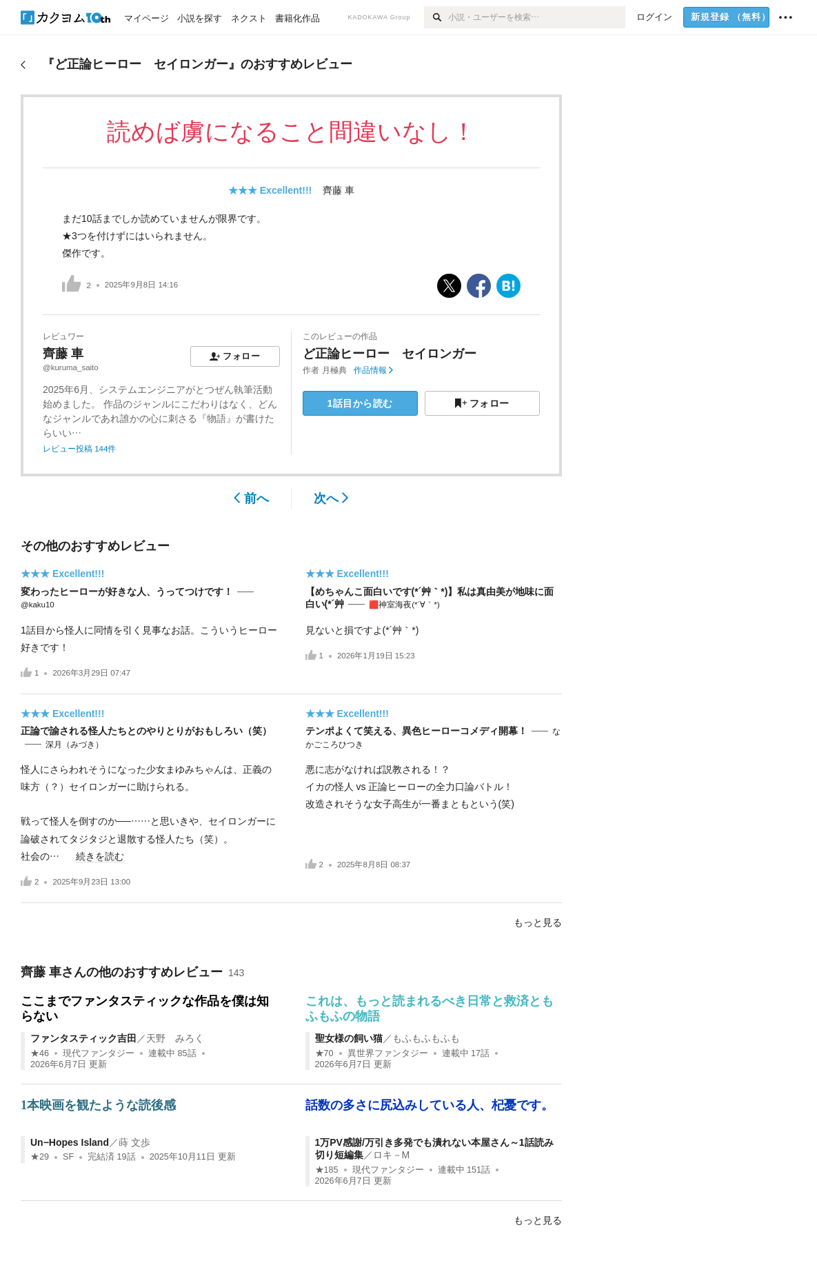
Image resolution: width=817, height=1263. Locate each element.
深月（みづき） (74, 744)
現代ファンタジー (98, 1053)
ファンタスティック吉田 (83, 1038)
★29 (39, 1157)
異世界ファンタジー (387, 1053)
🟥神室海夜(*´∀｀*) (404, 604)
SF (68, 1157)
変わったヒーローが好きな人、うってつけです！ (127, 591)
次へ (331, 498)
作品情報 (373, 370)
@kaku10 (37, 604)
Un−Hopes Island (69, 1142)
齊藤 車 (338, 190)
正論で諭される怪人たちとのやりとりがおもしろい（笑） (146, 730)
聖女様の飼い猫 (349, 1038)
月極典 (334, 370)
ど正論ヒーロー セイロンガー (389, 354)
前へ (251, 498)
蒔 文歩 (134, 1142)
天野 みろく (175, 1038)
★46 (39, 1053)
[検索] (436, 17)
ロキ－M (391, 1154)
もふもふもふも (426, 1038)
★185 (327, 1170)
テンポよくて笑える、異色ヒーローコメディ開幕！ (416, 730)
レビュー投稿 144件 (79, 449)
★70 (324, 1053)
